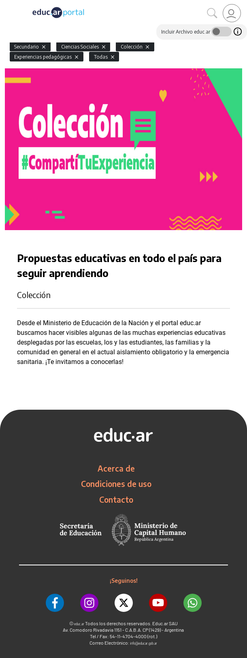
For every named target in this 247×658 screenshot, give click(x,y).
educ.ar (79, 624)
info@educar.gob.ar (143, 643)
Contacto (116, 499)
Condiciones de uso (116, 484)
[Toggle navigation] (7, 4)
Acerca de (116, 468)
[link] (232, 13)
